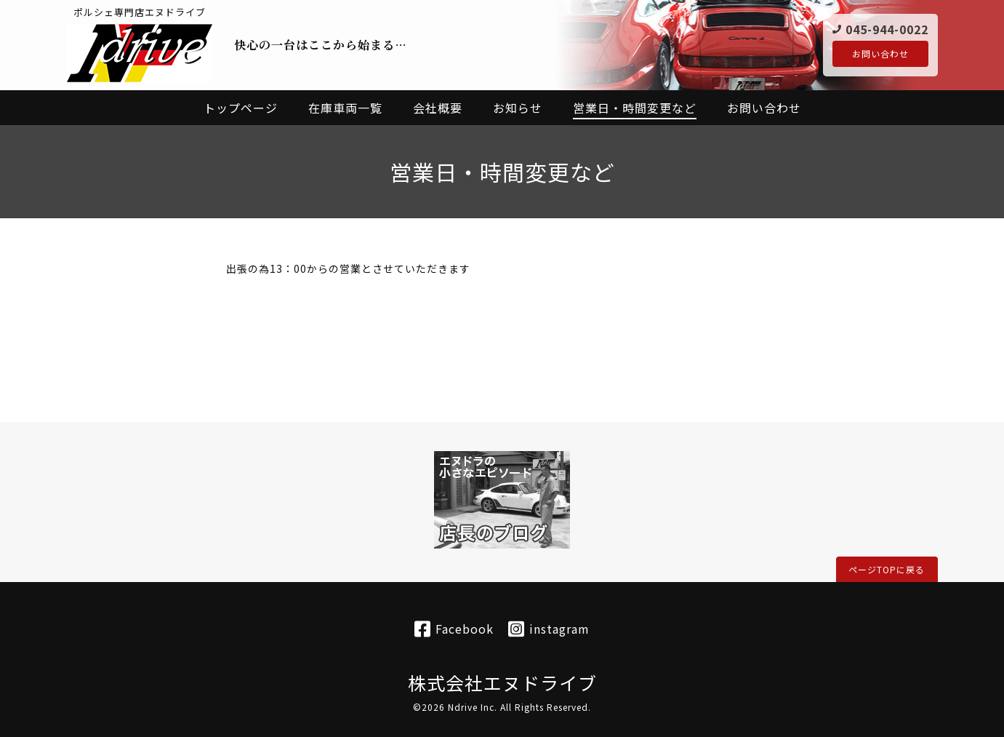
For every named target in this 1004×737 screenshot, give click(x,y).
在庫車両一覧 (345, 107)
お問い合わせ (880, 54)
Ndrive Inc (471, 707)
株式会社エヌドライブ (502, 682)
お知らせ (517, 107)
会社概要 (437, 107)
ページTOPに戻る (886, 569)
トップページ (241, 107)
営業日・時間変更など (634, 107)
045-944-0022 (887, 28)
